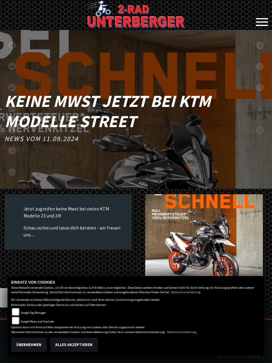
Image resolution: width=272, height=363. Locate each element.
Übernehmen (28, 344)
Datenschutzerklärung (185, 292)
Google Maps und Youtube (37, 321)
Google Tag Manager (33, 313)
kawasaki (12, 109)
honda (12, 88)
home (12, 45)
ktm (12, 66)
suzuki (12, 130)
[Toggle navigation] (262, 19)
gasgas (12, 151)
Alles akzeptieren (73, 344)
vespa (12, 172)
